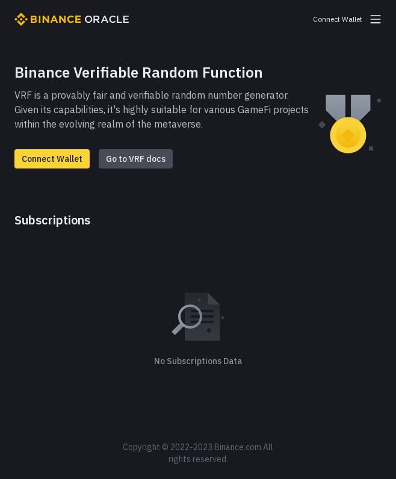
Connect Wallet (52, 158)
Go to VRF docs (136, 158)
